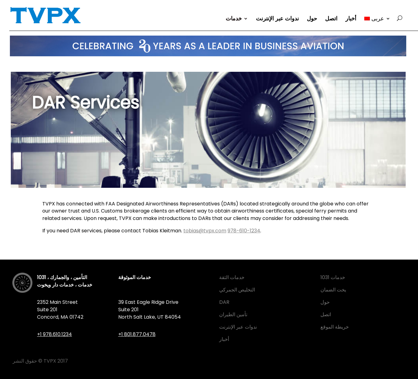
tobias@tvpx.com (204, 230)
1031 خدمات (332, 277)
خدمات (234, 19)
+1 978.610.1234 (54, 334)
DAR (224, 302)
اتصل (331, 19)
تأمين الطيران (233, 314)
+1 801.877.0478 (137, 334)
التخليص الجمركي (237, 289)
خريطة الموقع (334, 326)
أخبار (350, 19)
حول (312, 19)
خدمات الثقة (232, 277)
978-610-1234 (244, 230)
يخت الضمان (333, 289)
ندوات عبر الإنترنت (277, 19)
